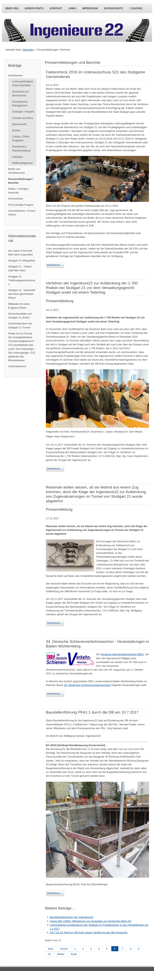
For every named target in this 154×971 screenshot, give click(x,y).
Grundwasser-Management (20, 103)
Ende (74, 954)
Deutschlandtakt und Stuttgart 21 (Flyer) (20, 315)
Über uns (11, 8)
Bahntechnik (19, 124)
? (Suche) (135, 8)
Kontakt (56, 8)
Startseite (27, 49)
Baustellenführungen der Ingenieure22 (71, 917)
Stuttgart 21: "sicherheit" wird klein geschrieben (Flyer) (22, 294)
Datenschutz (113, 8)
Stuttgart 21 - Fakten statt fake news (20, 268)
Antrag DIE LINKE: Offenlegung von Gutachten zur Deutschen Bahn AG (90, 921)
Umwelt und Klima (22, 118)
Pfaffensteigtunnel (22, 163)
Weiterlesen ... (55, 264)
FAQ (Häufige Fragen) (20, 204)
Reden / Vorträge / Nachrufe (18, 190)
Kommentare (15, 198)
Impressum (90, 8)
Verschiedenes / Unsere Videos (21, 212)
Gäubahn (17, 156)
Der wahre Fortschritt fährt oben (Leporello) (20, 252)
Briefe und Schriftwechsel (16, 170)
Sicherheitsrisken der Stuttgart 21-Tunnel (20, 325)
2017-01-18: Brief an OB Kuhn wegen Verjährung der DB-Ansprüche (89, 932)
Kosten (16, 130)
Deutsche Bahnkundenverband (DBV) (122, 654)
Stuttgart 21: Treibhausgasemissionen (21, 280)
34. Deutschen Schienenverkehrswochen (87, 685)
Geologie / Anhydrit (23, 111)
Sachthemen (15, 75)
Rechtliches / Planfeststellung (21, 148)
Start (50, 948)
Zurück (64, 948)
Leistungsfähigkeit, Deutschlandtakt (22, 83)
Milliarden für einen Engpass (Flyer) (19, 305)
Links (72, 8)
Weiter (61, 954)
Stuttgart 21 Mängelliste (21, 260)
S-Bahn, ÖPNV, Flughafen (21, 138)
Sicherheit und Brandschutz (20, 93)
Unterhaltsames (17, 366)
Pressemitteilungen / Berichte (20, 180)
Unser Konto (34, 8)
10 (49, 954)
